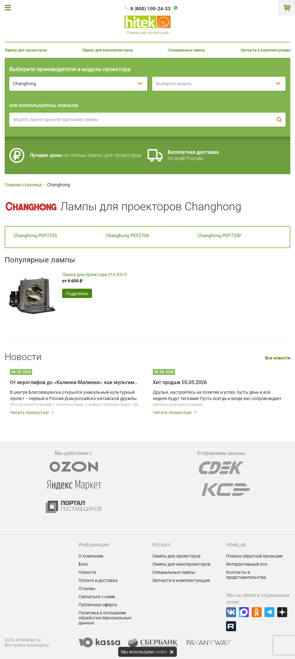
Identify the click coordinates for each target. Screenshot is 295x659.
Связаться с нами (97, 596)
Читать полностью (32, 412)
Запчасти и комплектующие (265, 50)
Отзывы (87, 588)
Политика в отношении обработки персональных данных (105, 617)
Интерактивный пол (246, 564)
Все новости (277, 358)
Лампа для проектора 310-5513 (94, 274)
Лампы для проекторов (26, 50)
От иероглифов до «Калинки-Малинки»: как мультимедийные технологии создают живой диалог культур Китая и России (74, 382)
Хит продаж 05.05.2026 (180, 382)
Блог (83, 564)
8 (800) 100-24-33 (150, 9)
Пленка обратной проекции (254, 556)
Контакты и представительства (246, 575)
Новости (87, 572)
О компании (91, 556)
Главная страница (23, 184)
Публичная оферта (98, 604)
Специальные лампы (186, 50)
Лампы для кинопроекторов (107, 50)
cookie (160, 651)
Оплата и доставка (98, 580)
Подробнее (77, 293)
